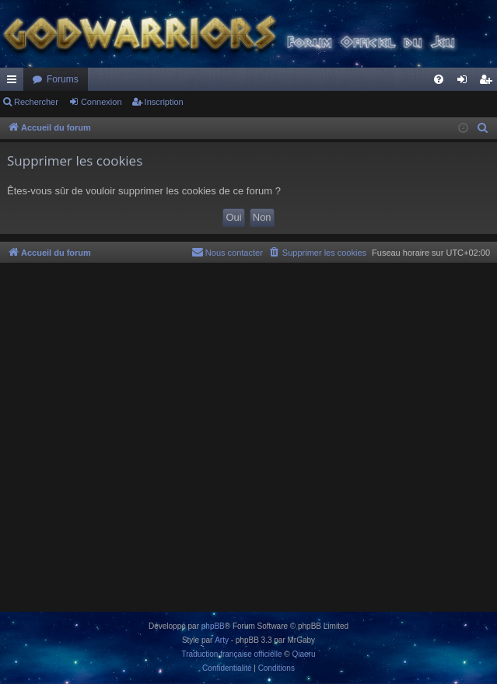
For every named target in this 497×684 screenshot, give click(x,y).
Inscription (164, 101)
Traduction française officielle (232, 654)
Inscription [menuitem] (489, 82)
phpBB (213, 626)
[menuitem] (438, 79)
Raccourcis (14, 82)
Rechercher (36, 101)
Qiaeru (303, 654)
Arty (222, 640)
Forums (63, 79)
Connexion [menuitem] (465, 82)
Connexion (101, 101)
